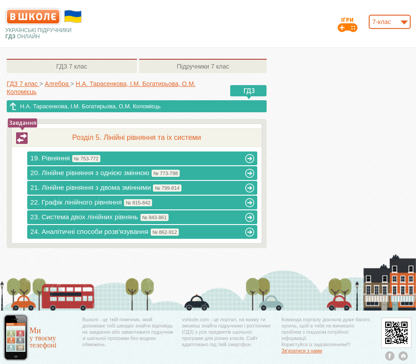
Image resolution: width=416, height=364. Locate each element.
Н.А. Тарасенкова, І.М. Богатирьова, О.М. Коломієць (90, 106)
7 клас (71, 66)
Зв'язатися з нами (301, 350)
